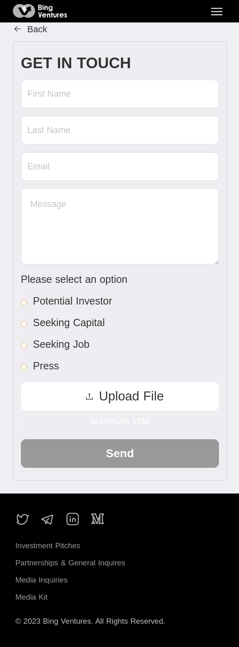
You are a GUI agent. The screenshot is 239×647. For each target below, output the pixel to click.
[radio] (115, 301)
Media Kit (31, 597)
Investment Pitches (47, 545)
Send (120, 453)
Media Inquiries (41, 580)
